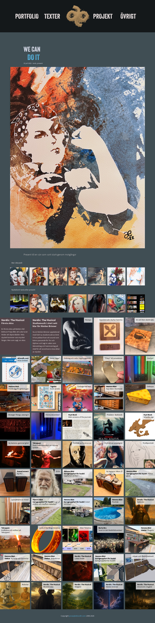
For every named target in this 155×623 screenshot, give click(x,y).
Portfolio (27, 16)
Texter (52, 16)
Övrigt (128, 16)
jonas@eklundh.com (77, 616)
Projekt (103, 16)
